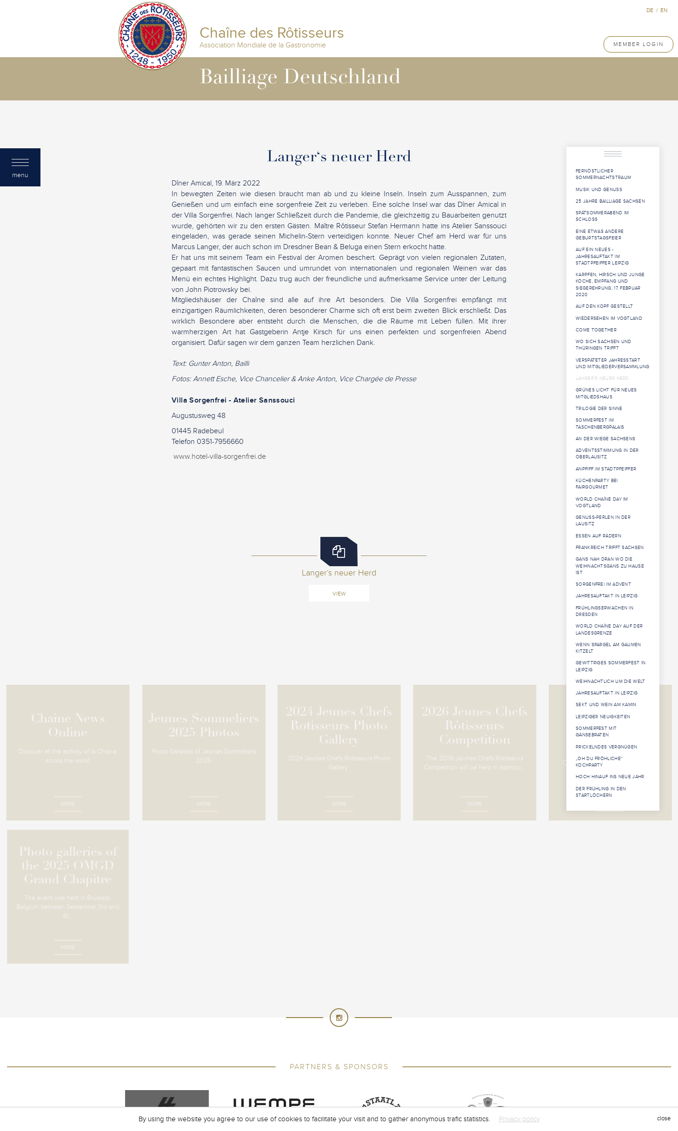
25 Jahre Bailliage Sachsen (610, 201)
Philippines (454, 1033)
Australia (237, 977)
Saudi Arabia (471, 1042)
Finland (207, 1005)
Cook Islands (363, 987)
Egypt (425, 996)
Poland (198, 1042)
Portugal (234, 1042)
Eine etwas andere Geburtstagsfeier (600, 235)
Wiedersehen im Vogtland (609, 318)
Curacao (256, 996)
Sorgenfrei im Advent (603, 584)
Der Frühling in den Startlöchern (601, 792)
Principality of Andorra (295, 1042)
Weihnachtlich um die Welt (610, 681)
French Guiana (282, 1005)
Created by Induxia (459, 912)
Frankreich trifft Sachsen (610, 547)
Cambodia (441, 977)
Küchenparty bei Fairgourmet (597, 484)
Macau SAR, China (357, 1024)
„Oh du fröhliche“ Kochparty (599, 762)
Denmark (324, 996)
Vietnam (439, 1070)
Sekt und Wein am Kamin (606, 705)
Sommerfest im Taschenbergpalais (600, 423)
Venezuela (402, 1070)
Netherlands (326, 1033)
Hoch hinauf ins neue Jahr (610, 777)
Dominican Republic (377, 996)
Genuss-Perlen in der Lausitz (603, 521)
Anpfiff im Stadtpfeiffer (606, 469)
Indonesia (271, 1015)
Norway (417, 1033)
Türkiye (413, 1061)
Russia (433, 1042)
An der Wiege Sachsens (605, 439)
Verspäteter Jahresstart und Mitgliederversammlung (613, 363)
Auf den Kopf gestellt (604, 306)
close (664, 1119)
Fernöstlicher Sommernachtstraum (603, 174)
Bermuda (374, 977)
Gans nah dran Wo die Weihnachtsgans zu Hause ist (610, 565)
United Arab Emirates (258, 1070)
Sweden (468, 1052)
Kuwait (436, 1015)
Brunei (407, 977)
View (339, 593)
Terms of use (405, 912)
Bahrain (306, 977)
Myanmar (252, 1033)
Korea (408, 1015)
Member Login (638, 44)
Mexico (218, 1033)
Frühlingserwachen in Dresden (604, 611)
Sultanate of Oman (417, 1052)
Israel (304, 1015)
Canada (255, 987)
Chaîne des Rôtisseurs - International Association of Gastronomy (287, 912)
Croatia (222, 996)
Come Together (596, 330)
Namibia (286, 1033)
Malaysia (406, 1024)
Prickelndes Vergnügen (606, 747)
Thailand (348, 1061)
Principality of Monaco (378, 1042)
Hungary (209, 1015)
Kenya (381, 1015)
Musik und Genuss (599, 189)
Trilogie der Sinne (599, 408)
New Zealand (376, 1033)
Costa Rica (410, 987)
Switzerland (240, 1061)
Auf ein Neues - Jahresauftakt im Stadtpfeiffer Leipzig (602, 256)
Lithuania (258, 1024)
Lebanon (469, 1015)
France (239, 1005)
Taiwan (279, 1061)
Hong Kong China (456, 1005)
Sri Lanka (365, 1052)
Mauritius (470, 1024)
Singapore (214, 1052)
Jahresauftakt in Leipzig (607, 596)
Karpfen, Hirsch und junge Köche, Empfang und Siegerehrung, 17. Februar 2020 (610, 285)
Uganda (446, 1061)
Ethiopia (455, 996)
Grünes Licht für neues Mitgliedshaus (606, 393)
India (239, 1015)
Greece (409, 1005)
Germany (327, 1005)
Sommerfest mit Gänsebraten (596, 732)
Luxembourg (302, 1024)
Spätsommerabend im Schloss (602, 216)
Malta (437, 1024)
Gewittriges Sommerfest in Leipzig (611, 666)
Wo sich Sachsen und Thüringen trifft (603, 345)
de (649, 10)
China (285, 987)
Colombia (318, 987)
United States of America (338, 1070)
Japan (354, 1015)
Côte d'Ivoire (456, 987)
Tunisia (382, 1061)
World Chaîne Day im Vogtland (602, 502)
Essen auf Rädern (598, 536)
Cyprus (290, 996)
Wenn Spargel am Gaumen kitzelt (608, 648)
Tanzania (312, 1061)
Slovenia (253, 1052)
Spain (334, 1052)
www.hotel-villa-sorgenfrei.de (219, 456)
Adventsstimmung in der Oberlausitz (607, 454)
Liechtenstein (214, 1024)
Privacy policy (519, 1119)
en (663, 10)
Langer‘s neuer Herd (602, 378)
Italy (330, 1015)
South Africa (296, 1052)
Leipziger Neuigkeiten (603, 717)
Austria (273, 977)
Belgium (339, 977)
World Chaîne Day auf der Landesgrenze (609, 629)
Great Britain (370, 1005)
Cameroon (218, 987)
